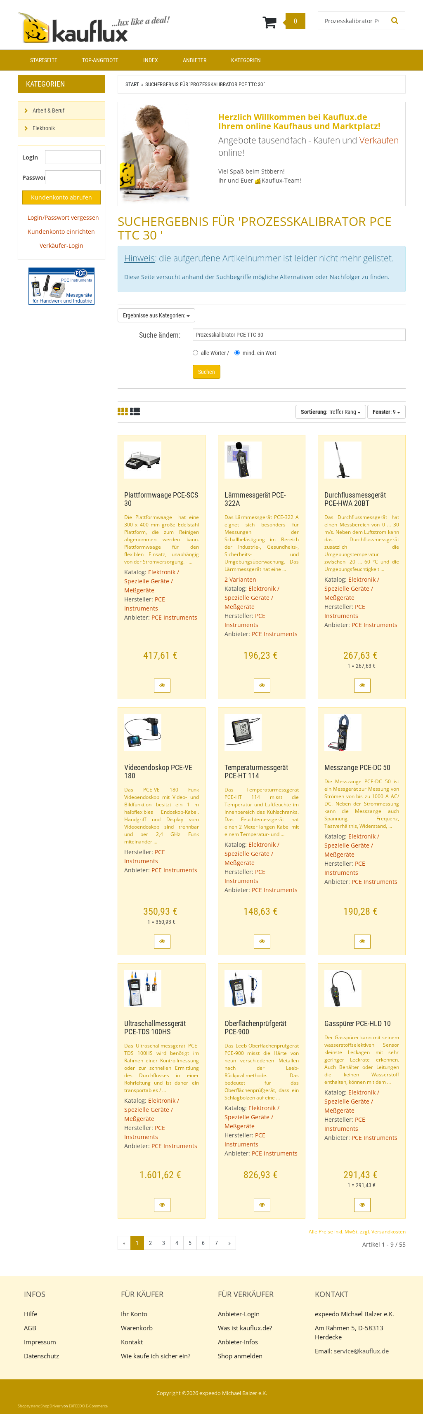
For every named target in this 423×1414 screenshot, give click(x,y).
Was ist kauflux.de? (245, 1328)
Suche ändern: (159, 335)
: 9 (386, 412)
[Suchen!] (395, 20)
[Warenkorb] (244, 21)
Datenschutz (41, 1356)
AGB (30, 1328)
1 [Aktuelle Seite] (137, 1243)
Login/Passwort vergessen (63, 217)
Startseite (43, 60)
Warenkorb (137, 1328)
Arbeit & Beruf (48, 110)
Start (132, 84)
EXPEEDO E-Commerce (88, 1406)
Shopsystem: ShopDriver (39, 1406)
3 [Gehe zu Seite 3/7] (163, 1243)
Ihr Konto (134, 1314)
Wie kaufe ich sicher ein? (155, 1356)
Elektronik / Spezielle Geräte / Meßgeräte (151, 581)
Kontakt (132, 1342)
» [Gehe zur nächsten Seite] (229, 1243)
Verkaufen (379, 140)
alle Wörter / (211, 353)
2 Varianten (240, 579)
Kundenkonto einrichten (61, 231)
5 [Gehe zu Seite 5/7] (190, 1243)
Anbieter (194, 60)
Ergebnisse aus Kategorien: (156, 315)
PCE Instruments (174, 617)
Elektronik (44, 128)
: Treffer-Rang (331, 412)
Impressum (40, 1342)
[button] (162, 686)
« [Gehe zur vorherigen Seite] (124, 1243)
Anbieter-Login (239, 1314)
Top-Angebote (100, 60)
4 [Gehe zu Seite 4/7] (176, 1243)
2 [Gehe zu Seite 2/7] (150, 1243)
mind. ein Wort (255, 353)
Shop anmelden (240, 1356)
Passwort (30, 177)
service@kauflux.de (361, 1351)
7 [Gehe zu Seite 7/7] (216, 1243)
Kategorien (246, 60)
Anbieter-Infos (238, 1342)
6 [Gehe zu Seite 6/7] (203, 1243)
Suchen (206, 372)
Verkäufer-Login (61, 245)
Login (30, 157)
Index (150, 60)
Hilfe (30, 1314)
